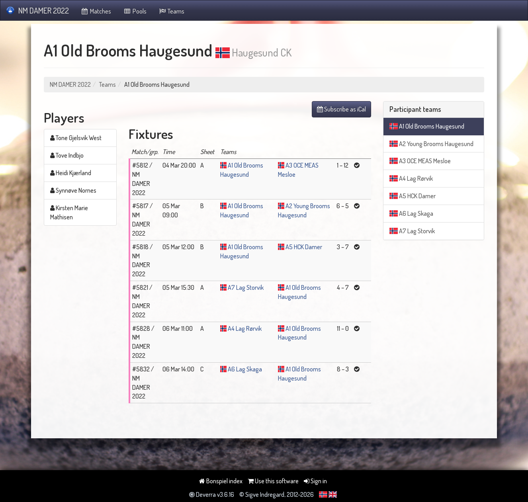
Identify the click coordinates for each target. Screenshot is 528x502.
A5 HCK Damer (304, 247)
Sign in (315, 481)
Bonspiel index (220, 481)
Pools (135, 11)
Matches (96, 11)
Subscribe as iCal (341, 109)
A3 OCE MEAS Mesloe (420, 161)
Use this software (273, 481)
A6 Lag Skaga (245, 369)
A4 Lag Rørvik (245, 328)
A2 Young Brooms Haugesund (431, 144)
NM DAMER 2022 (37, 10)
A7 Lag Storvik (246, 287)
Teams (171, 11)
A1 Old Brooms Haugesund (426, 126)
